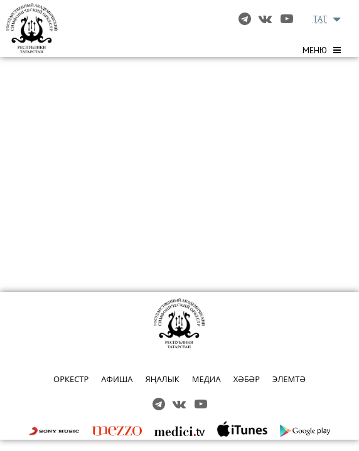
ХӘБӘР (246, 379)
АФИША (116, 379)
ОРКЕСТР (70, 379)
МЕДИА (206, 379)
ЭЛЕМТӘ (289, 379)
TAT (320, 18)
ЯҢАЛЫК (162, 379)
